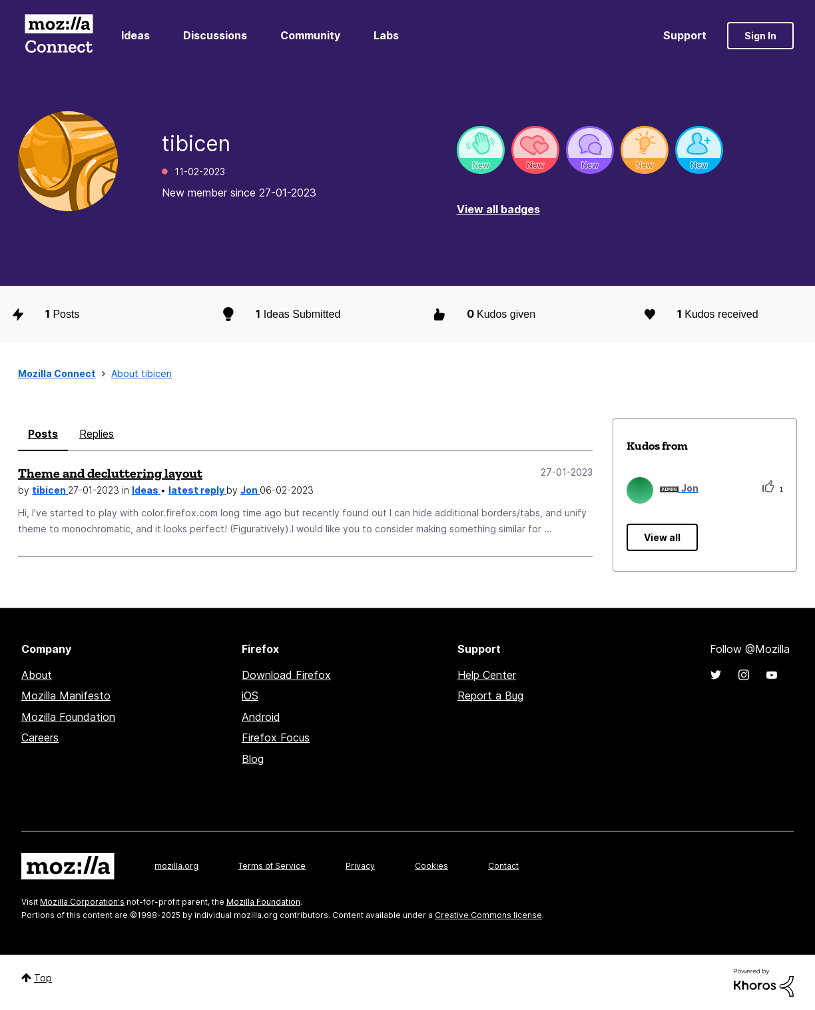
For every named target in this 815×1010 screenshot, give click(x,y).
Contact (503, 866)
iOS (250, 695)
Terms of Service (272, 866)
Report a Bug (490, 695)
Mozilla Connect (58, 35)
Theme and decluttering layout (110, 473)
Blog (253, 758)
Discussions (215, 35)
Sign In (760, 35)
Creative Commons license (488, 915)
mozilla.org (176, 866)
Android (261, 717)
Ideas (135, 35)
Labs (386, 35)
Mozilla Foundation (68, 717)
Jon (250, 490)
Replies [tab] (96, 433)
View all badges (498, 209)
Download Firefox (286, 675)
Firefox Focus (276, 737)
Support (684, 35)
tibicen (50, 490)
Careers (40, 737)
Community (310, 35)
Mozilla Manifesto (66, 695)
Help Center (486, 675)
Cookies (431, 866)
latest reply (197, 490)
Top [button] (43, 977)
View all (662, 537)
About (36, 675)
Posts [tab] (43, 433)
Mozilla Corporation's (82, 902)
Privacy (360, 866)
